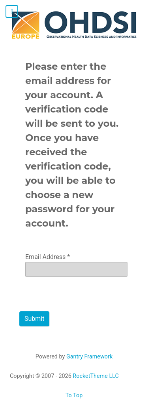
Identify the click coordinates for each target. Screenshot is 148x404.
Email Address (47, 257)
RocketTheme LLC (95, 376)
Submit (34, 318)
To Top (74, 395)
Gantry (89, 356)
